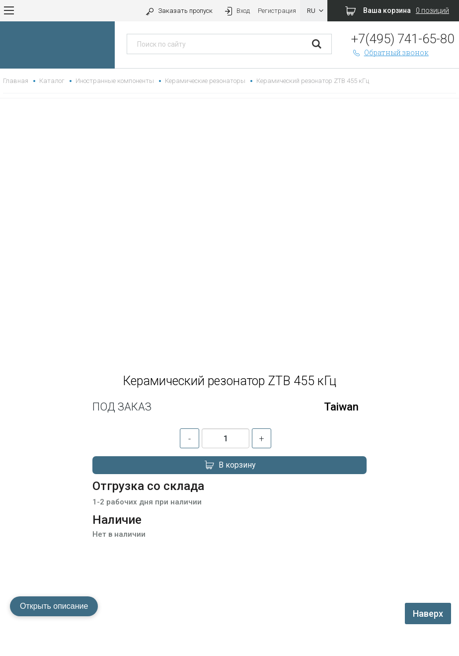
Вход (236, 10)
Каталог (52, 80)
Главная (15, 80)
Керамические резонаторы (205, 80)
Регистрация (277, 10)
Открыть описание (54, 606)
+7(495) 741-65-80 (402, 38)
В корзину (229, 465)
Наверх (428, 613)
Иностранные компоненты (114, 80)
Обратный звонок (390, 52)
